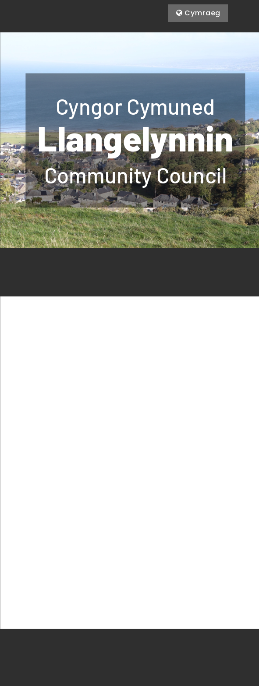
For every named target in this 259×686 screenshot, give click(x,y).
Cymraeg (202, 13)
